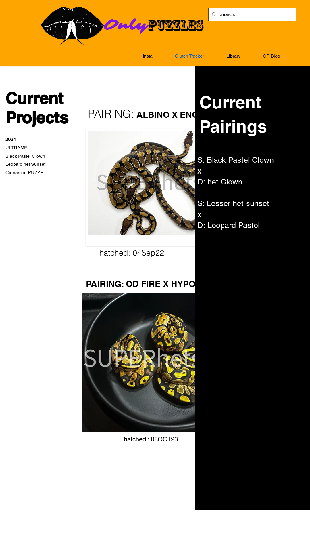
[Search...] (251, 14)
